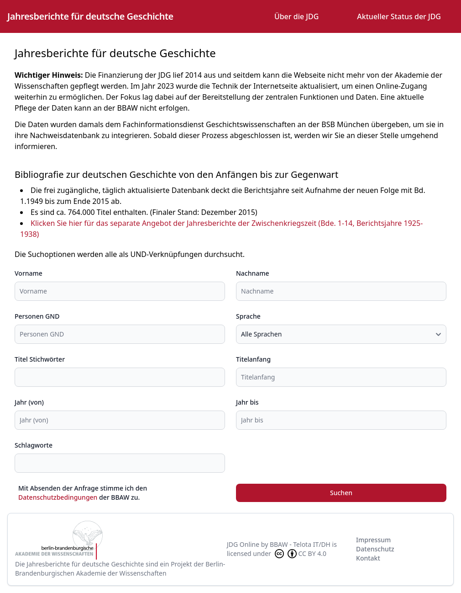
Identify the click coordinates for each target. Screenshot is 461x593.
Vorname (28, 273)
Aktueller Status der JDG (399, 16)
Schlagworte (33, 445)
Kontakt (368, 558)
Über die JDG (296, 16)
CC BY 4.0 (300, 553)
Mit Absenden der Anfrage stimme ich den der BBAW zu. (82, 493)
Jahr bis (247, 402)
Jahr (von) (29, 402)
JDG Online (243, 544)
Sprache (248, 316)
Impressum (373, 539)
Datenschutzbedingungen (57, 497)
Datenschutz (375, 549)
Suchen (341, 492)
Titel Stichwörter (40, 359)
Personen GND (37, 316)
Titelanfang (253, 359)
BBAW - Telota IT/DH (300, 544)
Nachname (252, 273)
